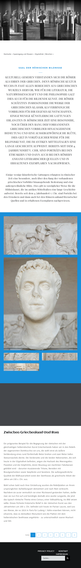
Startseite (7, 54)
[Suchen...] (53, 558)
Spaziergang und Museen (23, 54)
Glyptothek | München (43, 54)
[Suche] (67, 558)
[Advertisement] (40, 404)
